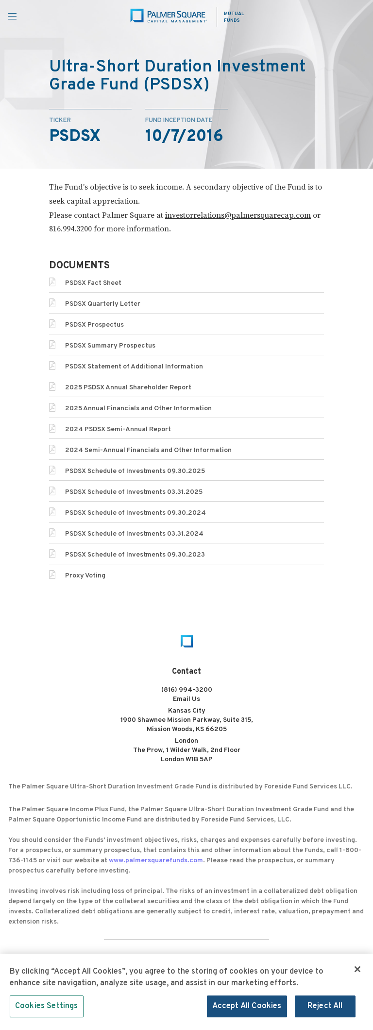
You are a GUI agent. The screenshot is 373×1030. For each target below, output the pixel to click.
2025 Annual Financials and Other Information (138, 408)
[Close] (357, 971)
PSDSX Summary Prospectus (110, 346)
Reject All (325, 1009)
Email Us (186, 699)
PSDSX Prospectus (94, 325)
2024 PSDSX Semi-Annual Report (118, 429)
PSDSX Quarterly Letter (102, 304)
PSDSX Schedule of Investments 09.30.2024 (135, 513)
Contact (186, 672)
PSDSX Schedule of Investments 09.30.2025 (135, 471)
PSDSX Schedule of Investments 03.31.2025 (134, 492)
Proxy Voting (85, 576)
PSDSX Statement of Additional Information (134, 367)
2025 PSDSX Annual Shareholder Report (128, 388)
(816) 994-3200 (186, 690)
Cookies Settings (46, 1009)
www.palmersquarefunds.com (156, 860)
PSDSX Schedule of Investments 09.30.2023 (135, 555)
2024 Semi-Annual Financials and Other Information (148, 450)
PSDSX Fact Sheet (93, 283)
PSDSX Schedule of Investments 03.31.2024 (134, 534)
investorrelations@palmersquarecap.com (238, 215)
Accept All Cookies (247, 1009)
